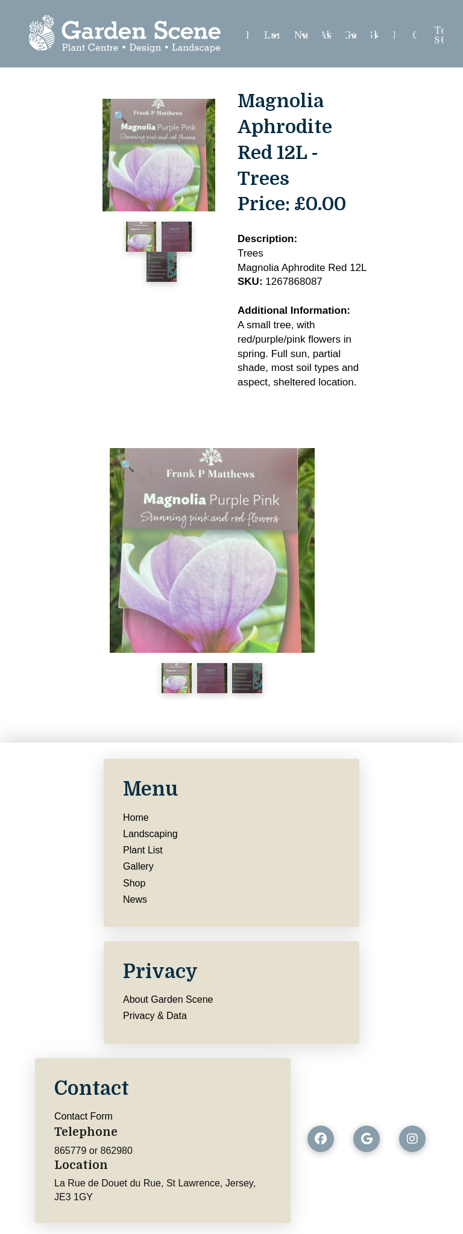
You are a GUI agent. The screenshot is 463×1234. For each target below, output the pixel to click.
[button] (120, 116)
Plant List (143, 850)
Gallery (138, 866)
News (135, 899)
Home (136, 817)
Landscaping (150, 834)
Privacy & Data (155, 1016)
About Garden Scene (168, 999)
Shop (134, 883)
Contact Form (83, 1116)
